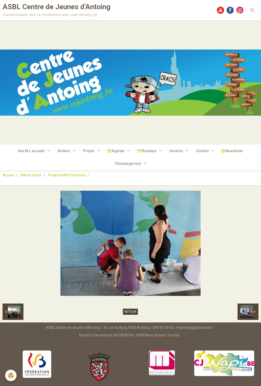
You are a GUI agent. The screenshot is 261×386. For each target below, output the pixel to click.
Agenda (116, 151)
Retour (130, 311)
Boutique (147, 151)
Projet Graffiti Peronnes (66, 175)
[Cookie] (11, 375)
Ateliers (64, 151)
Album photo (31, 175)
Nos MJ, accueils (31, 151)
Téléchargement (128, 164)
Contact (203, 151)
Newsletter (232, 151)
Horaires (176, 151)
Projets (89, 151)
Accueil (8, 175)
